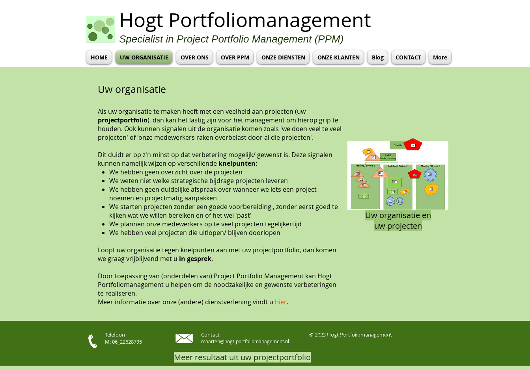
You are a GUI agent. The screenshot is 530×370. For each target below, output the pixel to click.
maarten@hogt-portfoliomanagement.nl (245, 341)
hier (281, 302)
